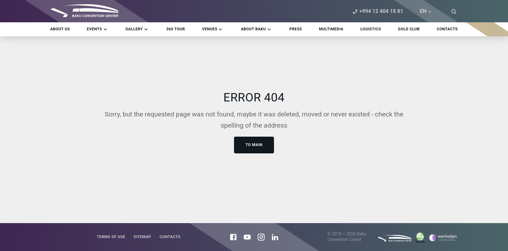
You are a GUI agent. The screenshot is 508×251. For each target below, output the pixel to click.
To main (254, 145)
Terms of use (111, 237)
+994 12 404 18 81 (377, 11)
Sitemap (142, 237)
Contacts (170, 237)
